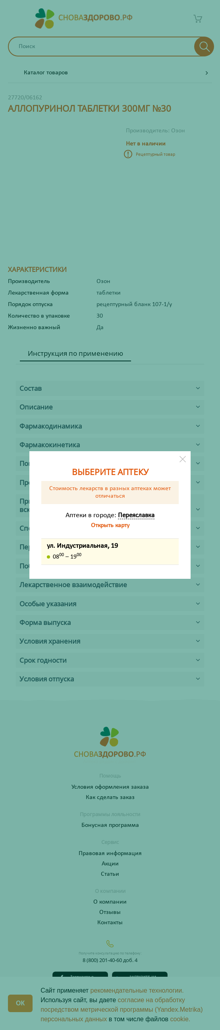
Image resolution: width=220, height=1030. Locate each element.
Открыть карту (110, 525)
